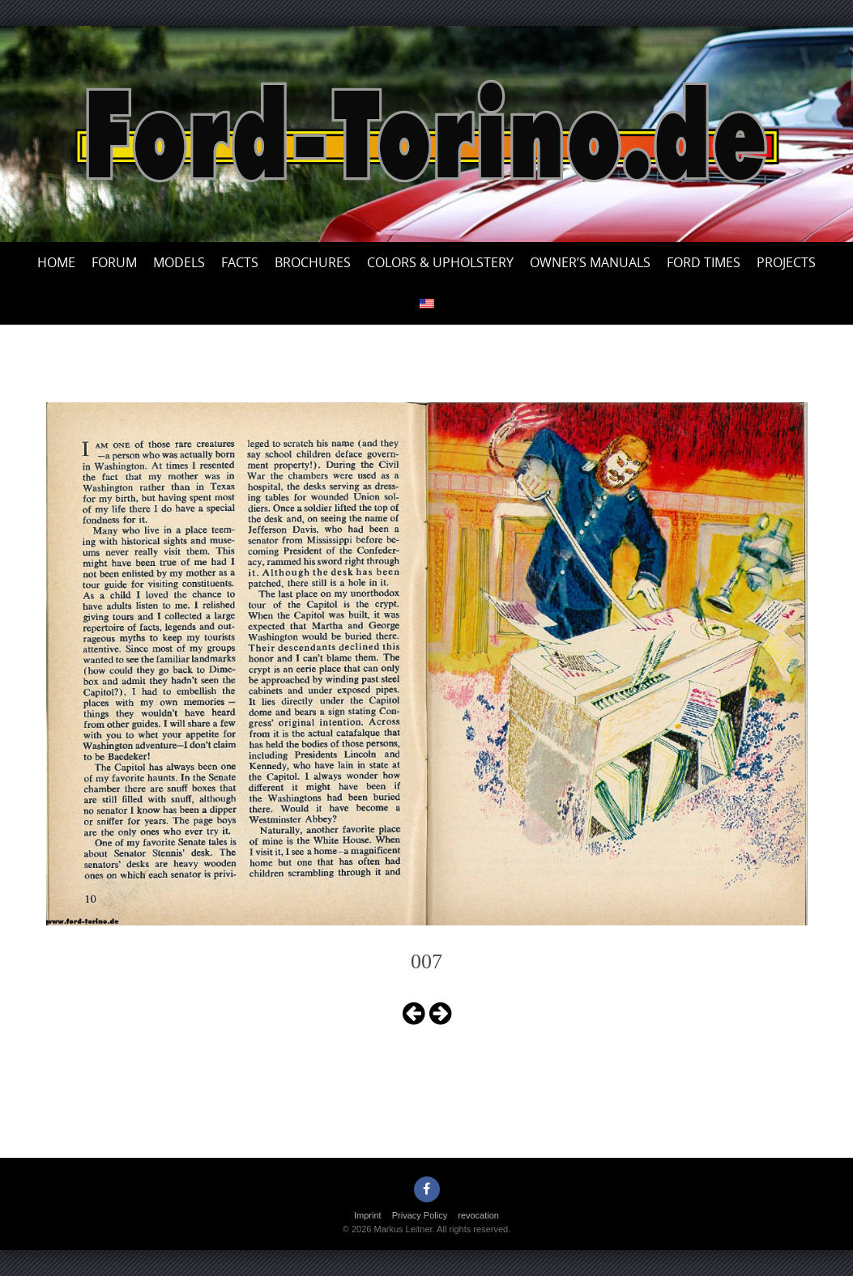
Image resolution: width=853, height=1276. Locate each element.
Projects (786, 262)
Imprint (368, 1215)
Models (179, 262)
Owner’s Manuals (590, 262)
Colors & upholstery (440, 262)
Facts (239, 262)
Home (56, 262)
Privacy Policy (419, 1215)
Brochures (313, 262)
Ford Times (703, 262)
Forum (114, 262)
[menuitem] (427, 304)
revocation (478, 1215)
